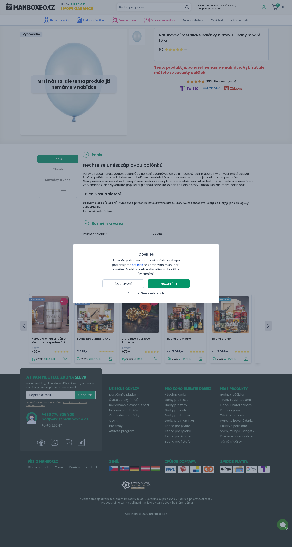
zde (162, 293)
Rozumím (169, 283)
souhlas (137, 265)
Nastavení (123, 283)
